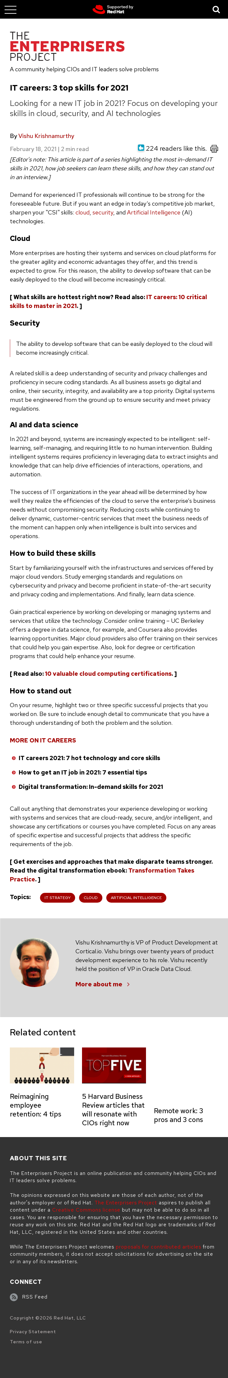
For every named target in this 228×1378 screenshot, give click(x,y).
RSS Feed (35, 1297)
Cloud (91, 897)
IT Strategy (58, 897)
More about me (98, 984)
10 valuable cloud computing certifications (108, 673)
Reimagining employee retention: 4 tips (35, 1105)
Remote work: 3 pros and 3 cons (178, 1115)
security (103, 212)
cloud (82, 212)
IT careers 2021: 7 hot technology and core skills (89, 758)
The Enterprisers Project (125, 1202)
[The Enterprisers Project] (67, 47)
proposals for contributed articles (158, 1247)
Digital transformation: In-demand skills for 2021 (91, 787)
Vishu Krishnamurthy (46, 136)
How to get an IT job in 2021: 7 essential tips (83, 772)
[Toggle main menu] (10, 9)
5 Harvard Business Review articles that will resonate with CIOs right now (113, 1109)
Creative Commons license (86, 1210)
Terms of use (26, 1342)
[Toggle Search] (216, 9)
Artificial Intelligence (153, 212)
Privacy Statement (33, 1332)
